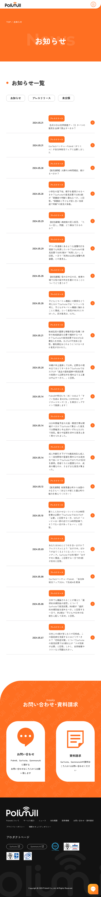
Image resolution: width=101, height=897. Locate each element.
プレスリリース (41, 98)
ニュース (42, 820)
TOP (8, 21)
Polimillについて (12, 820)
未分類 (66, 98)
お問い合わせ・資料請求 (83, 820)
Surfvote (13, 846)
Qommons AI (36, 846)
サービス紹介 (28, 820)
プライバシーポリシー (15, 826)
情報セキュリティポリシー (40, 826)
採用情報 (65, 820)
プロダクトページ (17, 837)
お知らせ (15, 98)
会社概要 (54, 820)
